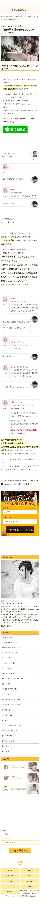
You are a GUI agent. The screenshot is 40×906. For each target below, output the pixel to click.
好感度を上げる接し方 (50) (11, 705)
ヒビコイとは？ (10, 875)
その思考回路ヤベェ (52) (10, 642)
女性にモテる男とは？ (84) (11, 699)
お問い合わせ (10, 891)
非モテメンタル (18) (8, 741)
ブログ (10, 886)
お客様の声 (30, 881)
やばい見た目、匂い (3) (9, 653)
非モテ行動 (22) (7, 746)
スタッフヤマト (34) (8, 663)
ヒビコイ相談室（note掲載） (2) (12, 679)
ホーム (10, 870)
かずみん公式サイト (6, 2)
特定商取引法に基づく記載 (27, 896)
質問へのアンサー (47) (9, 730)
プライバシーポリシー (11, 896)
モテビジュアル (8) (8, 694)
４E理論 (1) (5, 751)
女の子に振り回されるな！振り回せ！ (16, 484)
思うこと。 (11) (7, 715)
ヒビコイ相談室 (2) (8, 673)
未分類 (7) (5, 720)
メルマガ (30, 886)
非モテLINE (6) (7, 736)
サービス (10, 881)
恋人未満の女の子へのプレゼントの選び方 (21, 481)
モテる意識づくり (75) (9, 689)
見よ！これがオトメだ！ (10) (11, 725)
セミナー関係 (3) (7, 668)
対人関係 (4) (6, 710)
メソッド (30, 875)
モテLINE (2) (6, 684)
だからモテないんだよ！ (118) (12, 647)
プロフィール (29, 870)
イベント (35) (6, 658)
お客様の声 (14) (7, 637)
